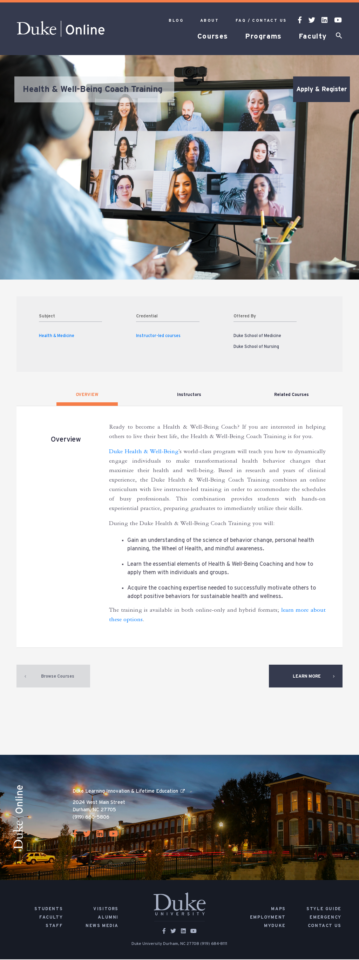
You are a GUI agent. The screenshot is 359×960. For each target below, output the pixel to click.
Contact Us (324, 926)
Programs (263, 36)
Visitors (105, 909)
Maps (278, 909)
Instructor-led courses (158, 336)
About (209, 20)
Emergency (325, 918)
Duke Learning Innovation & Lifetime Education (125, 792)
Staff (54, 926)
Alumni (108, 918)
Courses (212, 36)
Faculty (313, 36)
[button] (339, 36)
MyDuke (275, 926)
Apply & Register (321, 89)
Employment (268, 918)
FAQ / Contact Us (261, 20)
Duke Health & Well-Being (143, 452)
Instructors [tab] (189, 394)
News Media (102, 926)
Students (48, 909)
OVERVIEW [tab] (87, 394)
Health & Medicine (56, 336)
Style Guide (323, 909)
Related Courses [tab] (291, 394)
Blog (176, 20)
